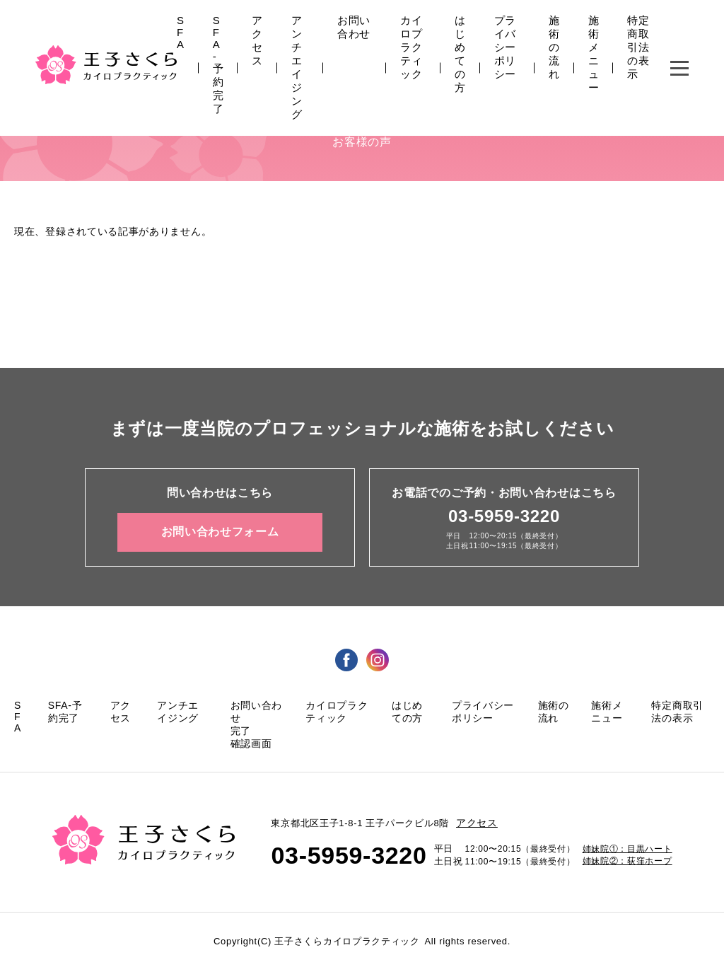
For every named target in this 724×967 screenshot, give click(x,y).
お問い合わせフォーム (220, 532)
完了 (240, 730)
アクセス (257, 40)
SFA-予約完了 (218, 64)
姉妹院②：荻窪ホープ (627, 861)
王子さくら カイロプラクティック (106, 64)
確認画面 (251, 743)
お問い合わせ (353, 27)
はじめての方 (460, 53)
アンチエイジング (297, 67)
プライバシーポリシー (505, 47)
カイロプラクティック (411, 47)
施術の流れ (554, 47)
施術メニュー (594, 53)
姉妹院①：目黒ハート (627, 849)
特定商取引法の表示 (638, 47)
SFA (181, 32)
